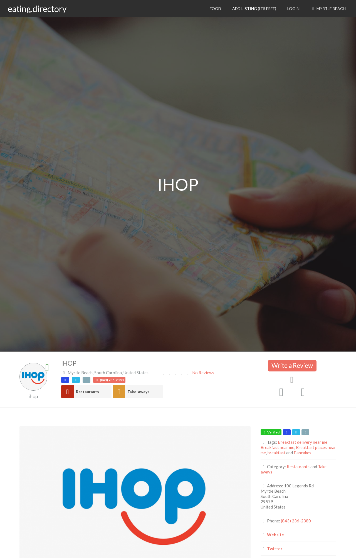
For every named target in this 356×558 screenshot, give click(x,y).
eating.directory (37, 9)
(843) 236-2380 (296, 520)
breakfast (276, 452)
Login (293, 8)
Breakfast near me (277, 447)
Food (215, 8)
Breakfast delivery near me (302, 442)
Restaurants (87, 391)
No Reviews (203, 372)
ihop (33, 396)
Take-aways (138, 391)
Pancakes (302, 452)
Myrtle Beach (328, 8)
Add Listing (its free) (254, 8)
